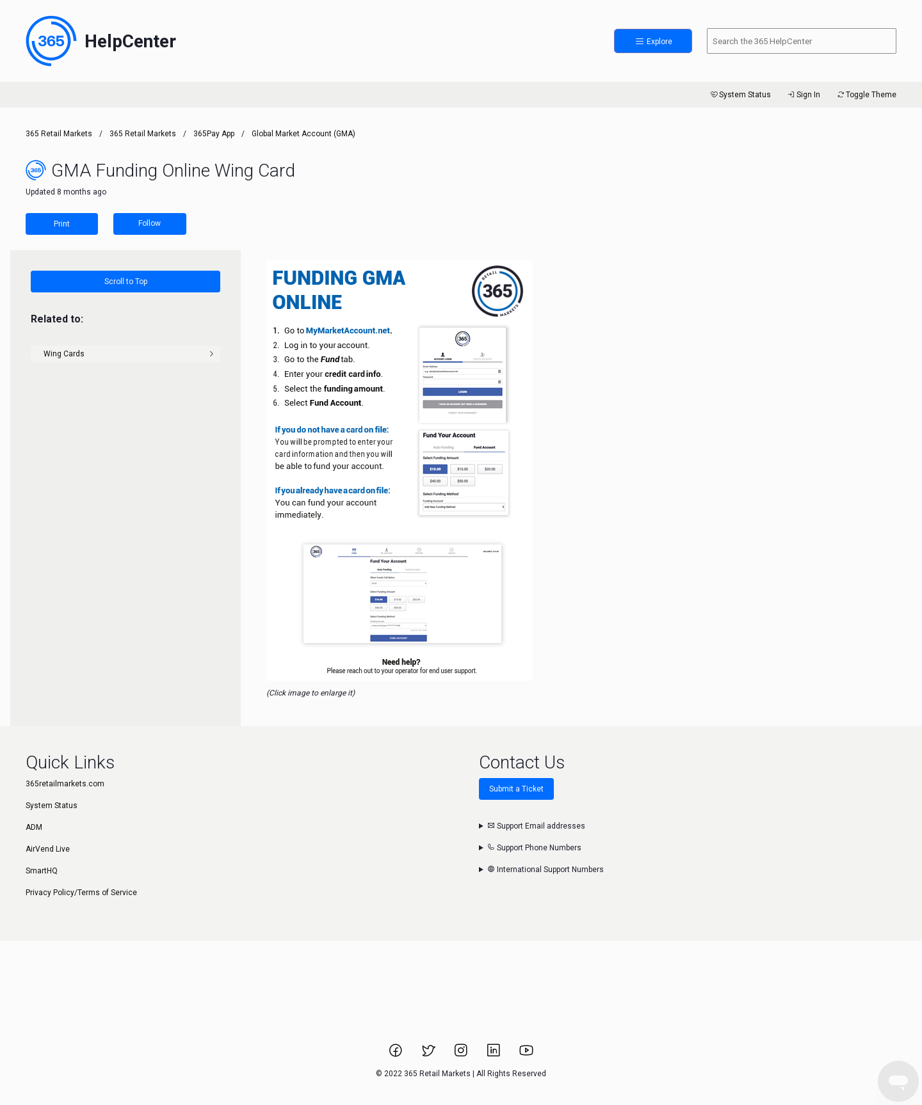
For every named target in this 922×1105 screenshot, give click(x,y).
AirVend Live (48, 849)
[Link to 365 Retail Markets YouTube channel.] (526, 1054)
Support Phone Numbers (534, 847)
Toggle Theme (866, 94)
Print (62, 223)
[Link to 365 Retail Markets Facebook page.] (396, 1054)
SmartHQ (42, 870)
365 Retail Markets (59, 133)
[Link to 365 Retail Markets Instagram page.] (462, 1054)
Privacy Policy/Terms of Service (81, 892)
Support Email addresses (536, 826)
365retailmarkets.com (65, 783)
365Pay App (213, 133)
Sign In (803, 94)
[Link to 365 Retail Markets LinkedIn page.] (494, 1054)
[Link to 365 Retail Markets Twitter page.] (429, 1054)
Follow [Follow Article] (149, 223)
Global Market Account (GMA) (303, 133)
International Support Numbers (545, 869)
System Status (740, 94)
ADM (34, 827)
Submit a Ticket (516, 788)
